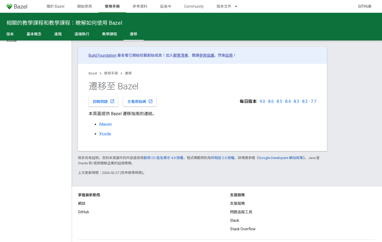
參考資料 (139, 6)
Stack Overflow (243, 229)
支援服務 (237, 203)
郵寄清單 (180, 55)
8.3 (296, 101)
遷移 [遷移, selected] (133, 34)
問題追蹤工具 (241, 212)
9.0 (262, 101)
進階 (58, 34)
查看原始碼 (140, 101)
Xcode (105, 133)
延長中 (165, 6)
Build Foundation (103, 55)
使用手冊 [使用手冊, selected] (112, 6)
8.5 (279, 101)
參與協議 (206, 55)
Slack (234, 220)
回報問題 (104, 101)
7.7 (313, 101)
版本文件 (224, 6)
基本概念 (34, 34)
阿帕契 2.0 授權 (222, 158)
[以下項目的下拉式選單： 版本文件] (238, 6)
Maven (105, 124)
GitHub (364, 6)
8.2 (305, 101)
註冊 (229, 55)
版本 (10, 34)
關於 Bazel (55, 6)
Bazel (93, 73)
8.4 (288, 101)
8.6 (271, 101)
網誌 (81, 203)
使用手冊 (111, 73)
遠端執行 (81, 34)
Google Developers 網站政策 (281, 158)
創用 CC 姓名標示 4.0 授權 (163, 158)
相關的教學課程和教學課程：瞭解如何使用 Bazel (64, 23)
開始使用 (84, 6)
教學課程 (109, 34)
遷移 (128, 73)
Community (194, 6)
